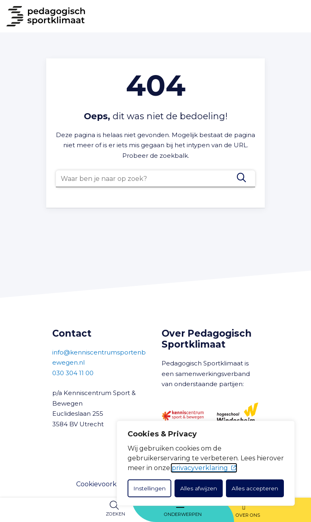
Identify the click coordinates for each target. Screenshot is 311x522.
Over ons (248, 515)
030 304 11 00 (73, 373)
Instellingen (149, 488)
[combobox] (155, 178)
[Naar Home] (42, 16)
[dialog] (206, 463)
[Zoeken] (241, 178)
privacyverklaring (204, 468)
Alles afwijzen (198, 488)
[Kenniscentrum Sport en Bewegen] (183, 415)
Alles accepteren (255, 488)
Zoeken (115, 514)
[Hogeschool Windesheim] (237, 415)
